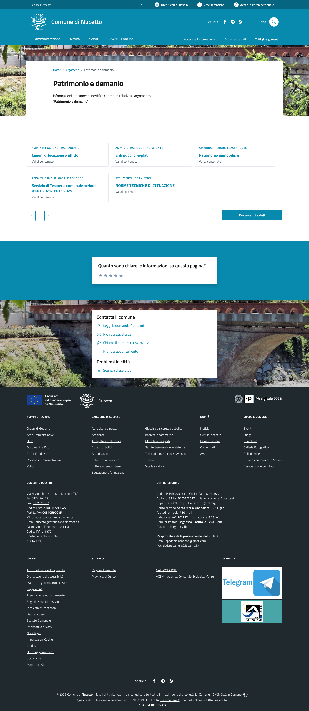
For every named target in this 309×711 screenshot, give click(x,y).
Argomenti (72, 69)
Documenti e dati (252, 215)
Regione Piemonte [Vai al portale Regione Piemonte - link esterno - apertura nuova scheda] (40, 5)
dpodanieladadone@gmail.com (186, 540)
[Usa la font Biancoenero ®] (171, 4)
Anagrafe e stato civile (106, 441)
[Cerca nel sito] (274, 22)
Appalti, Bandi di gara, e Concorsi (58, 178)
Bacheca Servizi (37, 614)
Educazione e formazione (108, 472)
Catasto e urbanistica (105, 460)
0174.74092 (41, 503)
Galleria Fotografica (256, 447)
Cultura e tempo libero (106, 466)
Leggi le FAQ (35, 589)
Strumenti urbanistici (133, 178)
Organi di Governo (38, 428)
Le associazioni (210, 441)
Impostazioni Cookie (40, 639)
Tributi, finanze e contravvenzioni (166, 453)
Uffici (30, 441)
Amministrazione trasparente (56, 148)
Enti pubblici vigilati (132, 155)
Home (57, 69)
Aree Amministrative (40, 434)
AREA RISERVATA (152, 705)
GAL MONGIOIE (166, 570)
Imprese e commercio (159, 434)
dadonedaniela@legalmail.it (181, 545)
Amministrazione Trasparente (46, 570)
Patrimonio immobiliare (219, 155)
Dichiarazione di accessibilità (45, 576)
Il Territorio (250, 441)
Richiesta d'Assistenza (41, 608)
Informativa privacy (39, 626)
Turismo (150, 460)
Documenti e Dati (38, 447)
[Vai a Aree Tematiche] (211, 4)
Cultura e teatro (210, 434)
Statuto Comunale (39, 620)
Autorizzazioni (101, 453)
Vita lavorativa (154, 466)
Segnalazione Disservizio (43, 601)
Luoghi (248, 434)
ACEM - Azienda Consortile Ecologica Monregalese (189, 576)
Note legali (34, 633)
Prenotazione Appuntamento (46, 595)
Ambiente (98, 434)
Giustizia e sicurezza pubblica (163, 428)
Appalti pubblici (102, 447)
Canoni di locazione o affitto (55, 155)
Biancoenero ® (170, 700)
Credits (31, 645)
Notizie (204, 428)
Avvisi (204, 453)
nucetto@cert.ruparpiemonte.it (55, 517)
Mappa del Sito (36, 664)
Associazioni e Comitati (259, 466)
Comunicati (207, 447)
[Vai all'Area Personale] (254, 4)
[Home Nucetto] (66, 22)
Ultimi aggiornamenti (40, 652)
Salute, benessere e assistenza (165, 447)
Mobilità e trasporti (157, 441)
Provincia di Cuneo (104, 576)
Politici (31, 466)
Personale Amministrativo (44, 460)
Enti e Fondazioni (38, 453)
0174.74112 (40, 498)
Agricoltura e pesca (104, 428)
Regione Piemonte (104, 570)
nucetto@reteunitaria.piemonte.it (57, 522)
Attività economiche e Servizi (263, 460)
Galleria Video (252, 453)
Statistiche (34, 658)
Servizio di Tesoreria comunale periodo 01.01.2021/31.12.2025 (64, 188)
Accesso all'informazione (199, 39)
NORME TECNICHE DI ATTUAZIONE (145, 185)
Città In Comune (231, 694)
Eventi (248, 428)
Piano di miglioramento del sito (47, 582)
